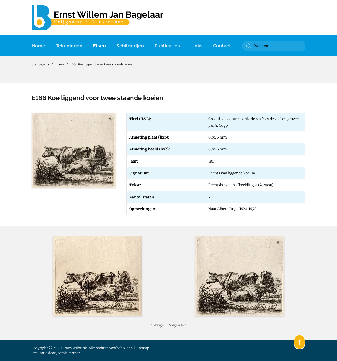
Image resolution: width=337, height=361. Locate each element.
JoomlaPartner (68, 353)
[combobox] (273, 46)
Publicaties (167, 45)
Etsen (99, 45)
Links (196, 45)
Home (38, 45)
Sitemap (142, 348)
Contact (222, 45)
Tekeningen (69, 45)
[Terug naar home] (97, 17)
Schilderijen (130, 45)
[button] (97, 276)
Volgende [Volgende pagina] (177, 325)
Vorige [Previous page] (157, 325)
